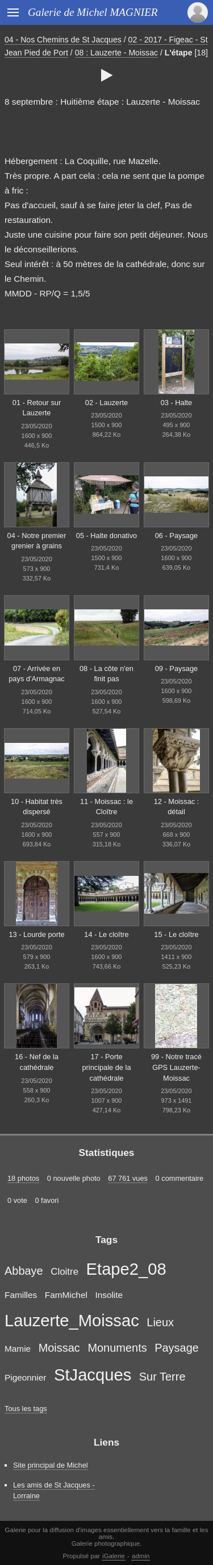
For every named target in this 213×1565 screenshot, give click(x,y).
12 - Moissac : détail (176, 806)
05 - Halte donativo (106, 535)
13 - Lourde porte (36, 934)
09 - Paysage (176, 668)
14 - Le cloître (106, 934)
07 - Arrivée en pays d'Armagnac (36, 673)
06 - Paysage (176, 535)
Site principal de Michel (50, 1465)
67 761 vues (128, 1178)
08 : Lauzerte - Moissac (116, 52)
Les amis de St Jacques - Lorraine (54, 1490)
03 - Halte (176, 402)
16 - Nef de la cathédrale (37, 1062)
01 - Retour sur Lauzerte (36, 408)
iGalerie (113, 1556)
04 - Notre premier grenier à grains (36, 541)
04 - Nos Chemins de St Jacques (63, 39)
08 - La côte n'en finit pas (106, 673)
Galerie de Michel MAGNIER (93, 12)
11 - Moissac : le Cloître (106, 806)
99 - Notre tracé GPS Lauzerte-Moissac (176, 1067)
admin (140, 1556)
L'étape (179, 52)
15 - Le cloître (176, 934)
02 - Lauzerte (106, 402)
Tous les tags (26, 1408)
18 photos (23, 1178)
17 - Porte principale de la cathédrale (106, 1067)
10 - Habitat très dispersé (36, 806)
